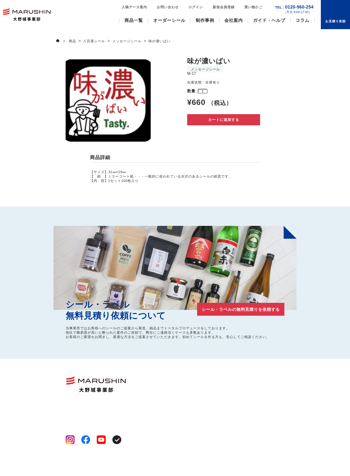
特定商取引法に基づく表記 (86, 461)
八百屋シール (162, 392)
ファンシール (162, 381)
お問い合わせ (168, 7)
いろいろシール (163, 387)
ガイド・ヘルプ (269, 20)
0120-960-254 (294, 9)
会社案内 (233, 20)
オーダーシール (169, 20)
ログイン (195, 7)
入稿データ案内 (134, 7)
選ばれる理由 (198, 381)
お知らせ (270, 406)
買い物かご (253, 7)
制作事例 (205, 20)
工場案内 (194, 392)
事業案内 (194, 387)
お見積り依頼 (335, 21)
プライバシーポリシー (83, 456)
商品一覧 (133, 20)
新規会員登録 (224, 7)
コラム (302, 20)
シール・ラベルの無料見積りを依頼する (236, 309)
